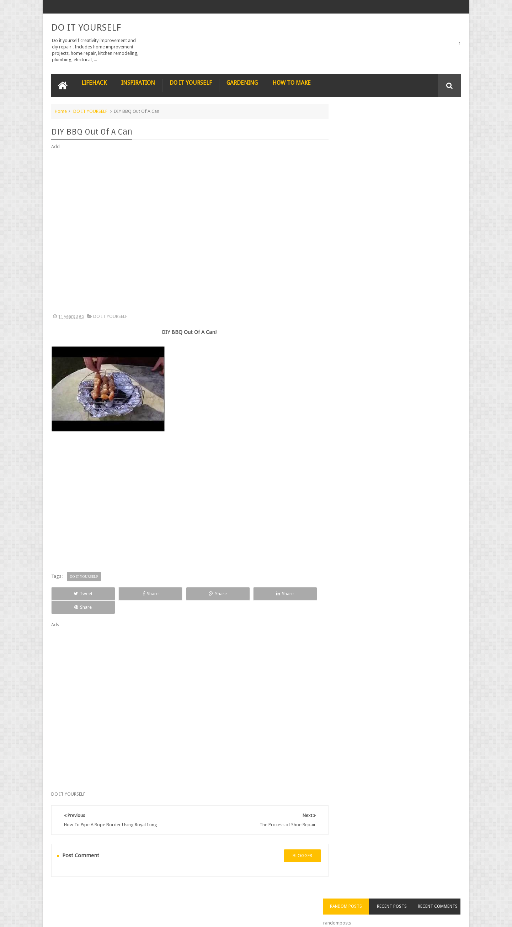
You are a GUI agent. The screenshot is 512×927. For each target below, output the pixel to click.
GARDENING (242, 82)
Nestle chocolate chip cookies (406, 332)
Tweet (77, 593)
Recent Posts (399, 124)
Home (61, 111)
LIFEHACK (94, 82)
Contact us (442, 894)
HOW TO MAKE (291, 82)
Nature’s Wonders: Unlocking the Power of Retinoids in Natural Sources (410, 252)
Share (131, 593)
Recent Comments (440, 124)
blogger (295, 842)
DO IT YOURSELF (86, 27)
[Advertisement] (186, 231)
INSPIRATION (138, 82)
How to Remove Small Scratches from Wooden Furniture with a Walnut (409, 296)
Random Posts (358, 124)
